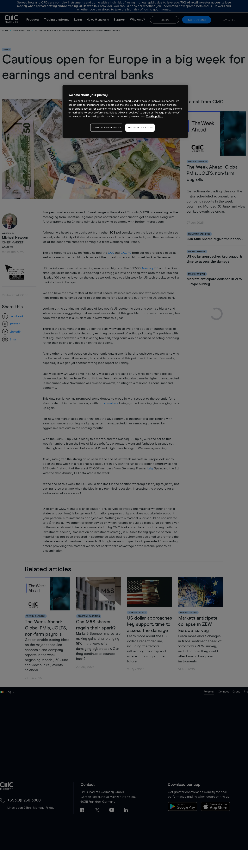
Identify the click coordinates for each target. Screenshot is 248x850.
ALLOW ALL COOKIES (139, 127)
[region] (125, 111)
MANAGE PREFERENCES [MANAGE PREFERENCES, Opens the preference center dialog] (106, 127)
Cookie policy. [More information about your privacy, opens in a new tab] (154, 116)
